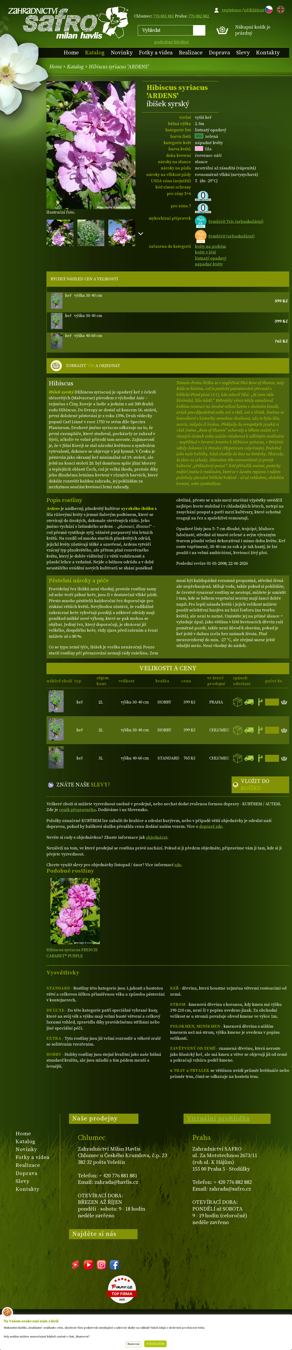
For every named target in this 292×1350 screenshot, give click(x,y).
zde (177, 865)
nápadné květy (209, 264)
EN (279, 8)
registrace (232, 10)
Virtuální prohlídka (218, 1118)
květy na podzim (210, 246)
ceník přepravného (77, 809)
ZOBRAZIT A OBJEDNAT (93, 366)
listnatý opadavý (210, 258)
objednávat (156, 837)
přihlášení (254, 10)
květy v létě (205, 252)
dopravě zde (210, 826)
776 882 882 (198, 16)
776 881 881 (163, 16)
